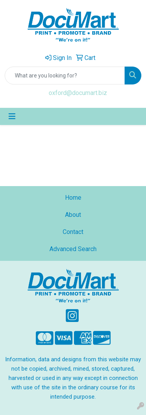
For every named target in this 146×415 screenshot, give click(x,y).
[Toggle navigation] (12, 116)
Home (73, 197)
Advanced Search (73, 249)
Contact (73, 232)
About (73, 214)
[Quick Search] (65, 75)
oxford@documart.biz (78, 93)
